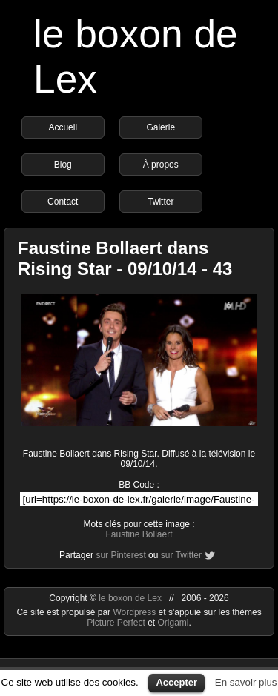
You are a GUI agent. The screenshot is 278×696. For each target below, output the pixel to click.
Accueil (62, 127)
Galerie (160, 127)
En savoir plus (246, 682)
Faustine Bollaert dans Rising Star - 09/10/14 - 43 (125, 258)
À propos (161, 164)
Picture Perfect (116, 622)
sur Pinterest (120, 555)
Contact (62, 201)
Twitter (160, 201)
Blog (63, 164)
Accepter (176, 682)
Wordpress (135, 612)
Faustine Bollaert (138, 534)
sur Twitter (181, 555)
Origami (173, 622)
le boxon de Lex (130, 598)
